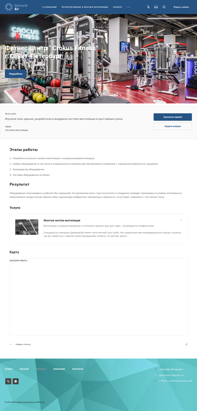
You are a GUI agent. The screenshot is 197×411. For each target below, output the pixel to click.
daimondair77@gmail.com (171, 375)
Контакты (77, 368)
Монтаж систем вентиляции (62, 220)
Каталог (24, 368)
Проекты (41, 368)
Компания (59, 368)
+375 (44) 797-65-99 (170, 369)
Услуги (8, 368)
